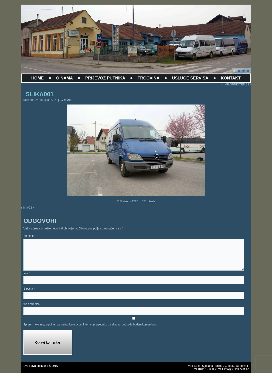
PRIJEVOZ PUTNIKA (105, 78)
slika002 (26, 207)
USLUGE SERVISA (190, 78)
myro (67, 100)
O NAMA (64, 78)
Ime (26, 273)
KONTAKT (231, 78)
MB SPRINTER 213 (236, 84)
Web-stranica (31, 304)
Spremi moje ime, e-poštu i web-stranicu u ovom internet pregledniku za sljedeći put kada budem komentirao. (90, 324)
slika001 (40, 94)
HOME (37, 78)
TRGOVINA (148, 78)
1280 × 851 (139, 201)
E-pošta (29, 288)
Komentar (29, 235)
